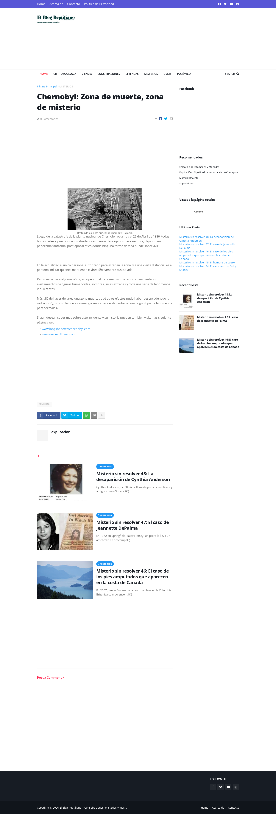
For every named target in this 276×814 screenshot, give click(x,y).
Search (230, 74)
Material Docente (188, 178)
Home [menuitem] (44, 74)
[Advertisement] (171, 39)
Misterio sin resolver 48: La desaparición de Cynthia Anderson (133, 476)
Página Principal (47, 86)
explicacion (60, 431)
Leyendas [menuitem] (132, 74)
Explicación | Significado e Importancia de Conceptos (208, 172)
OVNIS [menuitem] (167, 74)
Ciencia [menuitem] (87, 74)
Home (41, 4)
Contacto (73, 4)
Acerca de (56, 4)
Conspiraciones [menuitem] (108, 74)
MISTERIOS (66, 86)
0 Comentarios (49, 119)
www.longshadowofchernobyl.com (66, 329)
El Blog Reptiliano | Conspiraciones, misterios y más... (93, 807)
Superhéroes (186, 183)
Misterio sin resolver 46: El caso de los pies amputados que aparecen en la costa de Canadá (132, 576)
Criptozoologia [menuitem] (64, 74)
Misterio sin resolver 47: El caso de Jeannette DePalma (132, 525)
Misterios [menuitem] (151, 74)
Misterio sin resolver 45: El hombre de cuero (207, 262)
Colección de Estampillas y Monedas (199, 167)
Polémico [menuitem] (184, 74)
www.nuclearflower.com (59, 334)
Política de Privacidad (99, 4)
